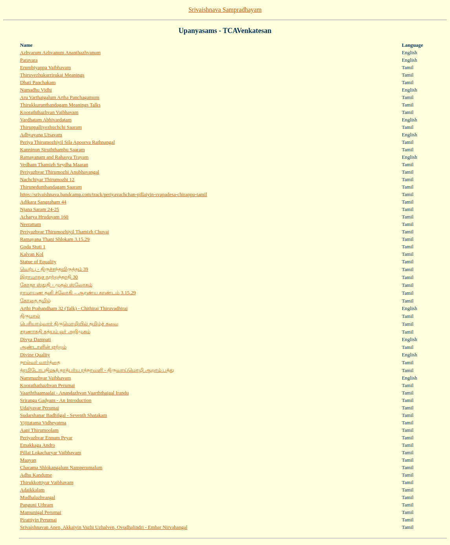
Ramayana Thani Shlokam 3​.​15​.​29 (55, 239)
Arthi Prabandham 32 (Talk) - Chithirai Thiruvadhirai (74, 308)
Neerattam (30, 224)
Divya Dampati (35, 339)
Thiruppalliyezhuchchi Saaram (51, 127)
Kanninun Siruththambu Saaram (52, 149)
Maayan (28, 460)
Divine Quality (35, 355)
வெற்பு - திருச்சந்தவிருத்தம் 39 (54, 269)
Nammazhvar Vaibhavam (45, 378)
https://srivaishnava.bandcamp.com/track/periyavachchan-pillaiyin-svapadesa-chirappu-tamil (113, 194)
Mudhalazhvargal (37, 497)
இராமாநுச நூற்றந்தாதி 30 (49, 277)
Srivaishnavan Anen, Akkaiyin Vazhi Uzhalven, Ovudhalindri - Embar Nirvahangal (103, 527)
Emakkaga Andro (37, 445)
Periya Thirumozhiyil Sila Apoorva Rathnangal (67, 142)
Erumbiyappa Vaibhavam (45, 67)
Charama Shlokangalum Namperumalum (61, 467)
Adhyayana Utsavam (41, 135)
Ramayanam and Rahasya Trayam (54, 157)
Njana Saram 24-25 (39, 209)
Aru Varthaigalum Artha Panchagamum (59, 97)
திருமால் (30, 316)
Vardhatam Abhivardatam (45, 120)
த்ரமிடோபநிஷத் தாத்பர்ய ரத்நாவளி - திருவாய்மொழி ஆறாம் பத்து (97, 370)
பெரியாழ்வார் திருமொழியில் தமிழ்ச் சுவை (69, 324)
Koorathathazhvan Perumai (47, 385)
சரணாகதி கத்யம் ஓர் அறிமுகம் (55, 331)
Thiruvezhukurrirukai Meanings (52, 75)
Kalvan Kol (31, 254)
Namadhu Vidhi (36, 90)
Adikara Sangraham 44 (43, 202)
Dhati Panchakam (38, 82)
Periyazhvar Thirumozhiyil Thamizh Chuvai (64, 232)
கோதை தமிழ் (35, 300)
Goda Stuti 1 (33, 247)
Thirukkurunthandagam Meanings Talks (60, 105)
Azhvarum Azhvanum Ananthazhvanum (60, 52)
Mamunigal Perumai (40, 512)
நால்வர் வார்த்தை (40, 362)
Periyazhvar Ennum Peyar (46, 437)
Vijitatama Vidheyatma (43, 423)
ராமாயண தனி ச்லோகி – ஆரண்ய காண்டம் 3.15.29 (78, 292)
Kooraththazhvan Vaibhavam (49, 112)
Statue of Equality (38, 261)
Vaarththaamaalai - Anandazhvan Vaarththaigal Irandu (74, 393)
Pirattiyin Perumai (38, 520)
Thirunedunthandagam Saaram (51, 187)
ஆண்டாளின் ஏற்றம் (43, 347)
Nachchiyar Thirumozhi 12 (47, 179)
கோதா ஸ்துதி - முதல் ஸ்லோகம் (56, 285)
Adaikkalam (32, 490)
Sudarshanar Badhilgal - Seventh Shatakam (63, 415)
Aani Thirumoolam (39, 430)
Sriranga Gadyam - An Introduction (55, 400)
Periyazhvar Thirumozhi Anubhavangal (59, 172)
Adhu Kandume (36, 475)
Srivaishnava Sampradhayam (225, 9)
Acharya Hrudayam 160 (44, 217)
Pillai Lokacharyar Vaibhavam (50, 452)
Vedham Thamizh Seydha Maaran (54, 164)
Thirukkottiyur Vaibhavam (46, 482)
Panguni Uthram (36, 505)
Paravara (29, 60)
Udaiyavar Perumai (39, 408)
